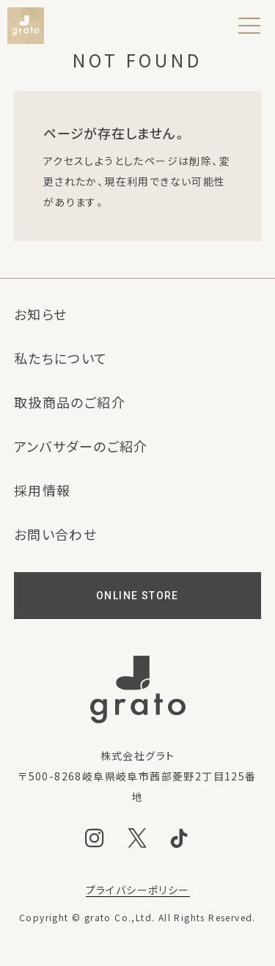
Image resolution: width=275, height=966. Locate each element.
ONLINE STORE (137, 595)
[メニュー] (249, 25)
